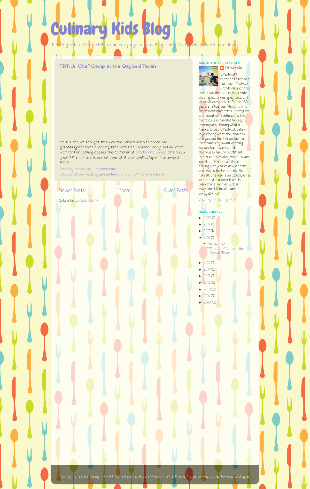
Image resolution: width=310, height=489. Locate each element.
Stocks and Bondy (151, 152)
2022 (208, 218)
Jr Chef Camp (131, 174)
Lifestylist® (233, 68)
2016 (207, 237)
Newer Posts (72, 190)
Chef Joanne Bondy (84, 174)
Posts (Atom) (88, 200)
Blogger (244, 476)
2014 (207, 269)
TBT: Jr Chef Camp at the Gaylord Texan (108, 66)
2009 (208, 302)
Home (124, 190)
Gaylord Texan (109, 174)
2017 (207, 231)
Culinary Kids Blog (111, 29)
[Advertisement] (218, 385)
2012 (207, 282)
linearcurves (211, 476)
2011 (207, 289)
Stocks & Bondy (153, 174)
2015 (207, 262)
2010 (207, 296)
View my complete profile (217, 200)
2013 (207, 276)
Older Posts (176, 190)
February (215, 243)
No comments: (106, 169)
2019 (207, 224)
